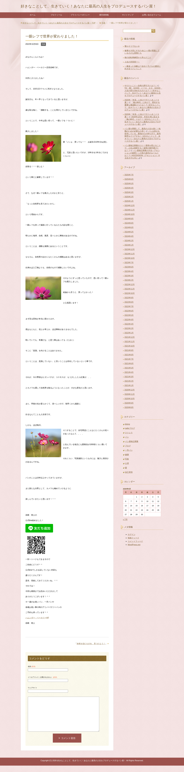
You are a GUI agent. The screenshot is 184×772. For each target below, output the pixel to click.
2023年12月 (130, 256)
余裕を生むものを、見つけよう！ (91, 650)
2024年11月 (130, 216)
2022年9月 (129, 304)
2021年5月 (129, 374)
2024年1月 (129, 251)
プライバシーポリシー (80, 21)
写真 (43, 50)
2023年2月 (129, 287)
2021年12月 (130, 344)
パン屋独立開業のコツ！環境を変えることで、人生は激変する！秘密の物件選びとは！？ (143, 154)
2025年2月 (129, 203)
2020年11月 (130, 401)
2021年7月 (129, 366)
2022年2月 (129, 335)
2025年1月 (129, 208)
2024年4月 (129, 243)
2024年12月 (130, 212)
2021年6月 (129, 370)
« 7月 (125, 526)
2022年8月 (129, 308)
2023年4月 (129, 278)
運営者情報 (104, 21)
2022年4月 (129, 326)
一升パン (129, 457)
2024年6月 (129, 234)
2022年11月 (130, 295)
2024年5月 (129, 238)
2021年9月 (129, 357)
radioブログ (130, 435)
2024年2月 (129, 247)
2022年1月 (129, 339)
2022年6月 (129, 317)
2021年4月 (129, 379)
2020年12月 (130, 396)
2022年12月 (130, 291)
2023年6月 (129, 273)
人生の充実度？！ (132, 68)
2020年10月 (130, 405)
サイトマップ (127, 21)
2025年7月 (129, 181)
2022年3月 (129, 330)
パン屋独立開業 (131, 448)
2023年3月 (129, 282)
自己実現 (129, 479)
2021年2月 (129, 387)
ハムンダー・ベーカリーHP (37, 624)
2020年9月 (129, 409)
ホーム (32, 21)
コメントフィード (135, 548)
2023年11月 (130, 260)
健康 (127, 461)
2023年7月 (129, 269)
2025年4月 (129, 194)
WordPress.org (134, 551)
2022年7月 (129, 313)
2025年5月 (129, 190)
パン (127, 443)
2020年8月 (129, 414)
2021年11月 (130, 348)
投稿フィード (133, 544)
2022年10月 (130, 300)
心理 (127, 470)
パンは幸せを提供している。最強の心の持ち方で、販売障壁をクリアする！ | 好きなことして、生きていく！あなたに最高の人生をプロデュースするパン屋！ (143, 143)
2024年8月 (129, 229)
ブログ (128, 452)
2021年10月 (130, 352)
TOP (59, 29)
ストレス (129, 439)
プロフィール (56, 21)
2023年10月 (130, 265)
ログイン (131, 541)
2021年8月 (129, 361)
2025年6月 (129, 186)
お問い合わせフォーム (151, 21)
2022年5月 (129, 322)
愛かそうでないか (132, 53)
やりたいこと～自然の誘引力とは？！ (141, 92)
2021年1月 (129, 392)
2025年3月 (129, 199)
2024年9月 (129, 225)
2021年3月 (129, 383)
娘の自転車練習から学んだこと (138, 64)
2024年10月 (130, 221)
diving (127, 431)
